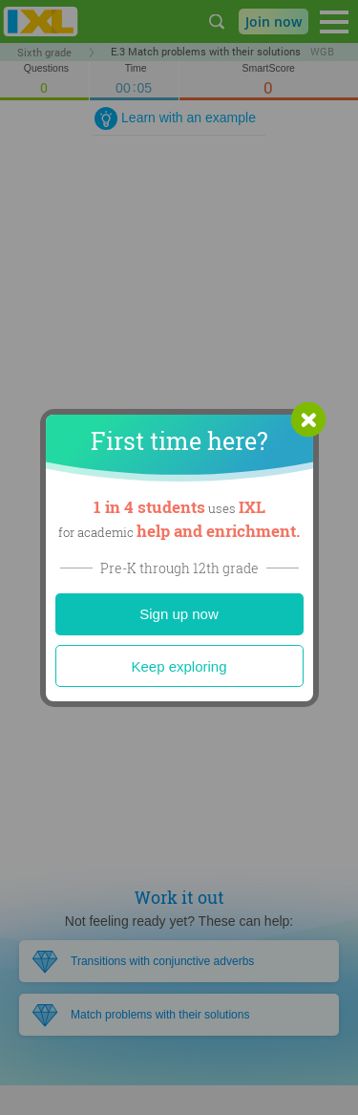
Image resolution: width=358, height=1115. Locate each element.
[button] (308, 419)
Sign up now (179, 614)
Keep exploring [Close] (178, 666)
